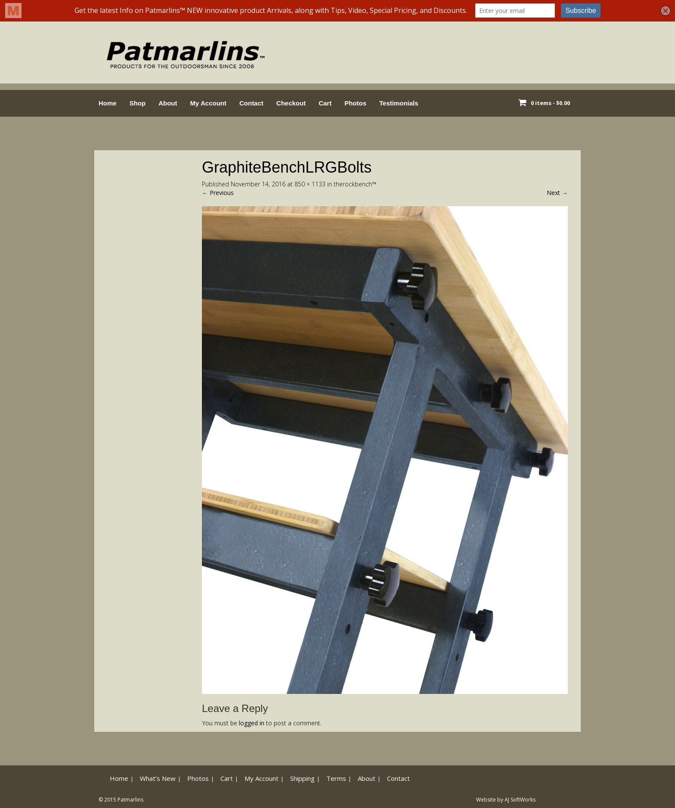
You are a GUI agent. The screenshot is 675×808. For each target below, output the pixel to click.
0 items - (550, 103)
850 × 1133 (309, 184)
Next (557, 193)
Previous (218, 193)
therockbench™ (355, 184)
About (167, 103)
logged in (251, 723)
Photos (355, 103)
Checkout (291, 103)
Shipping (302, 778)
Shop (138, 103)
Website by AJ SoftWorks (506, 799)
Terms (336, 778)
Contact (251, 103)
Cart (325, 103)
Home (108, 103)
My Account (208, 103)
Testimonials (398, 103)
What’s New (158, 778)
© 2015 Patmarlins (121, 799)
